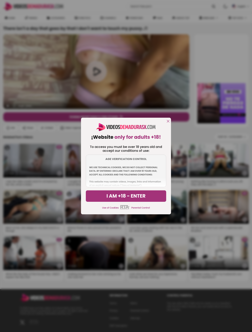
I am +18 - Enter (125, 196)
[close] (168, 121)
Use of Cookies (110, 207)
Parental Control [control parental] (140, 207)
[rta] (125, 209)
